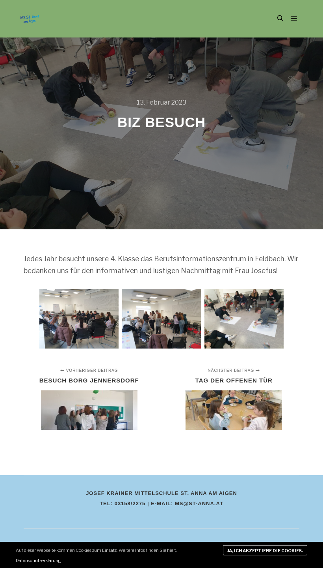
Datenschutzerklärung (38, 560)
